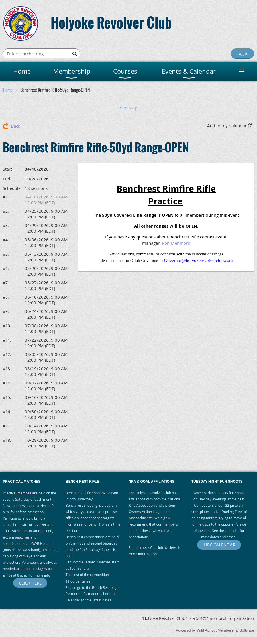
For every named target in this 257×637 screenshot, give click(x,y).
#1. (6, 197)
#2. (6, 211)
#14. (7, 383)
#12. (7, 354)
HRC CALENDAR (219, 544)
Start (7, 169)
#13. (7, 368)
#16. (7, 411)
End (6, 179)
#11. (7, 340)
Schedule (12, 188)
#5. (6, 254)
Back (15, 126)
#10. (7, 325)
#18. (7, 440)
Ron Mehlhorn (176, 243)
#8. (6, 297)
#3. (6, 225)
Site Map (128, 108)
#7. (6, 282)
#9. (6, 311)
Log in (242, 53)
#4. (6, 239)
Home (8, 90)
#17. (7, 426)
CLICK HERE (30, 583)
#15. (7, 397)
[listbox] (230, 125)
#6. (6, 268)
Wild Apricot (207, 630)
